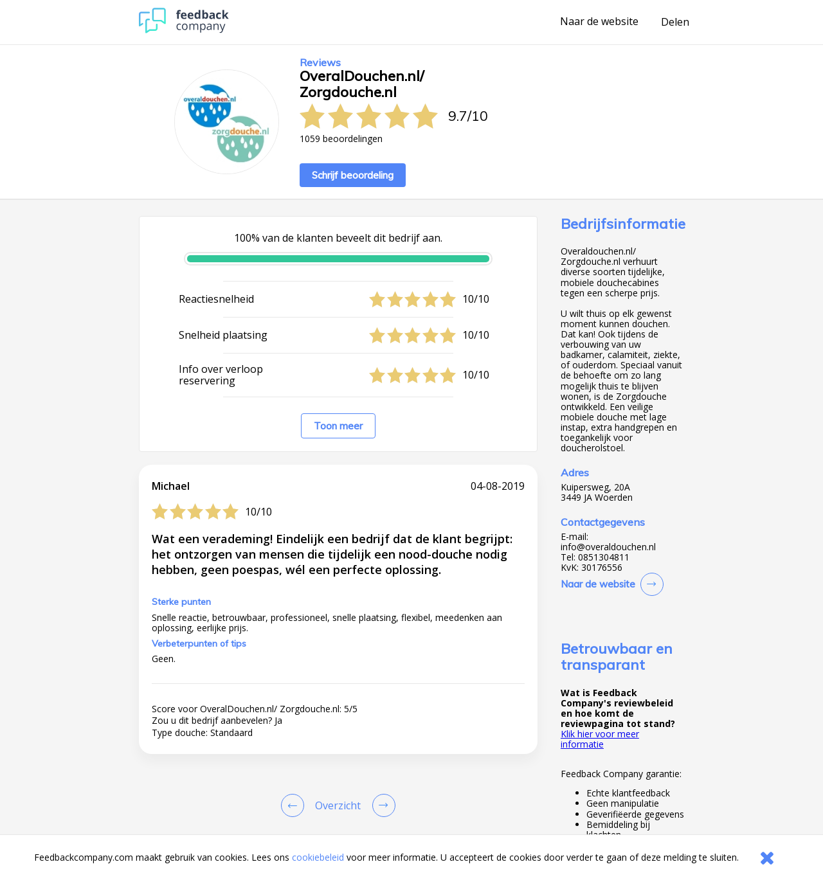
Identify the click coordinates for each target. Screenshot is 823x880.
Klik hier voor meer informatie (600, 739)
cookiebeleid (318, 857)
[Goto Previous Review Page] (295, 805)
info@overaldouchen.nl (608, 547)
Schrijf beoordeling (352, 175)
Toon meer (338, 426)
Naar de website (599, 21)
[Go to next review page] (381, 805)
